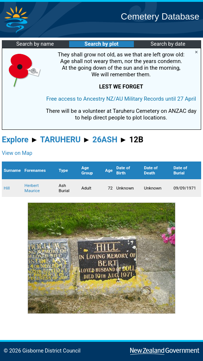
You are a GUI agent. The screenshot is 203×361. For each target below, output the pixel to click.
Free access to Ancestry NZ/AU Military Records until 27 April (121, 99)
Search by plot (101, 44)
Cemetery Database (160, 16)
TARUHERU (60, 139)
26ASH (104, 139)
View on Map (17, 153)
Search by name (35, 44)
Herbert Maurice (32, 188)
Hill (7, 188)
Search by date (167, 44)
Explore (15, 139)
